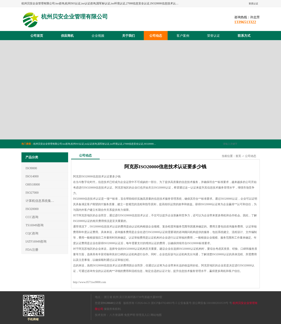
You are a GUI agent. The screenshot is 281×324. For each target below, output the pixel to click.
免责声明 (129, 314)
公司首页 (36, 35)
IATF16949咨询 (36, 241)
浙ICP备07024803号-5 (164, 303)
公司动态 (155, 35)
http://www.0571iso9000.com (89, 282)
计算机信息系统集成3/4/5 (40, 200)
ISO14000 (32, 176)
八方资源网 (116, 314)
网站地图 (156, 314)
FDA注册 (32, 249)
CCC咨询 (32, 217)
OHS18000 (33, 184)
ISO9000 (31, 168)
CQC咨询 (32, 233)
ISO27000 (32, 192)
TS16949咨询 (35, 225)
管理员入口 (143, 314)
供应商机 (67, 35)
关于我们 (128, 35)
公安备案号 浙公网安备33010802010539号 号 (205, 303)
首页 (238, 156)
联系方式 (244, 35)
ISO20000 (32, 209)
